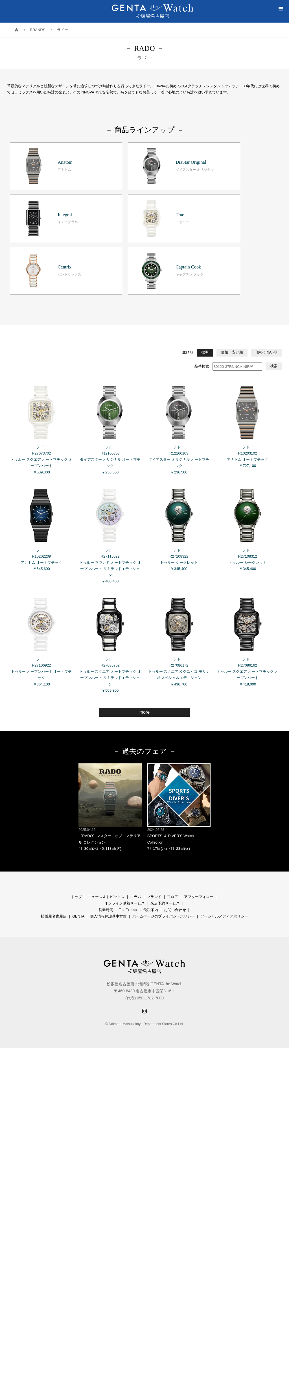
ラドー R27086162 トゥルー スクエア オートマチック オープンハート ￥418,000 (247, 570)
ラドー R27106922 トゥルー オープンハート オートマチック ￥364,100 (41, 570)
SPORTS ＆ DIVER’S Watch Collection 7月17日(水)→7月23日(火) (179, 737)
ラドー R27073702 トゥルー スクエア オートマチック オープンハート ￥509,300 (41, 358)
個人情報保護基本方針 (108, 847)
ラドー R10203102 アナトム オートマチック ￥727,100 (247, 354)
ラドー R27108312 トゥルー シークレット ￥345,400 (247, 457)
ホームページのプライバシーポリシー (163, 847)
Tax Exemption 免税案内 (138, 840)
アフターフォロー (198, 827)
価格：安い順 (232, 283)
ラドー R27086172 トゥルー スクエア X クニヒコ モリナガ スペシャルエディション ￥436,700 (179, 570)
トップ (76, 827)
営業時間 (105, 840)
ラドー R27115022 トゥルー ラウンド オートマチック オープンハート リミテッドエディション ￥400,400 (110, 464)
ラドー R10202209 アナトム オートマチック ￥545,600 (41, 457)
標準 (205, 283)
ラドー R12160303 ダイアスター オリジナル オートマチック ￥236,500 (110, 358)
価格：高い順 (266, 283)
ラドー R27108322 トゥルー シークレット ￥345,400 (179, 457)
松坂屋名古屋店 (54, 847)
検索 (273, 297)
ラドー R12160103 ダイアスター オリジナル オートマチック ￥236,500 (179, 358)
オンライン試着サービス (124, 834)
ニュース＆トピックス (106, 827)
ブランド (154, 827)
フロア (172, 827)
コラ (133, 827)
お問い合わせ (175, 840)
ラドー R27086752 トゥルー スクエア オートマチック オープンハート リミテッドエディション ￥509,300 (110, 573)
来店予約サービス (165, 834)
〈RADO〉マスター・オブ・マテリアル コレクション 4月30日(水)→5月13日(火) (110, 737)
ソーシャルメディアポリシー (224, 847)
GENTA (78, 847)
